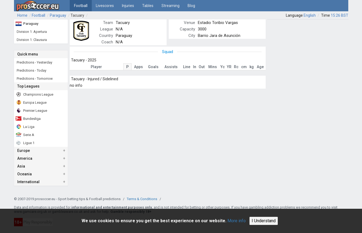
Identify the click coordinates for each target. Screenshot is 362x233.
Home (22, 15)
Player (96, 67)
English (310, 15)
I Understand (264, 220)
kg (251, 67)
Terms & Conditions (142, 199)
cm (244, 67)
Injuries (128, 6)
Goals (153, 67)
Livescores (105, 6)
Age (260, 67)
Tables (147, 6)
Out (202, 67)
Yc (222, 67)
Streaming (170, 6)
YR (229, 67)
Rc (236, 67)
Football (80, 6)
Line (186, 67)
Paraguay (58, 15)
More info (236, 220)
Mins (212, 67)
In (194, 67)
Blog (191, 6)
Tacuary (77, 15)
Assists (171, 67)
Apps (138, 67)
